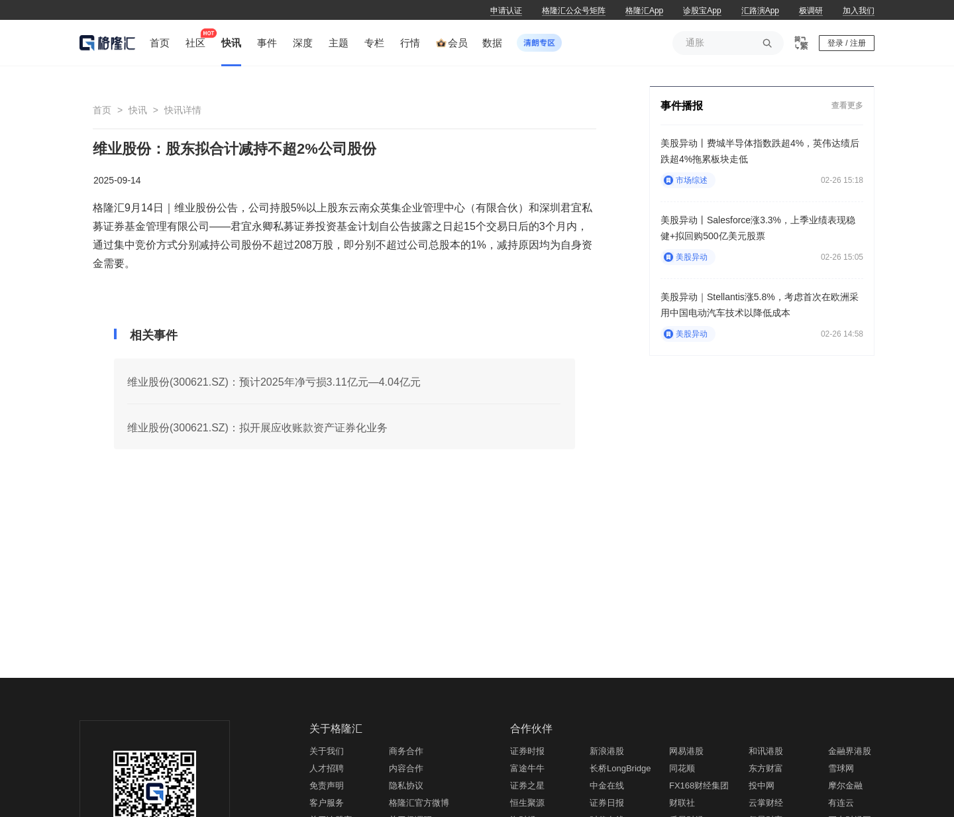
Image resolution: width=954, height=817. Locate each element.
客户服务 (326, 803)
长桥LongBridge (620, 768)
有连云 (841, 803)
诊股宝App (702, 10)
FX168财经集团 (699, 785)
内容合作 (406, 768)
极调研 (811, 10)
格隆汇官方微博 (419, 803)
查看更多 (847, 105)
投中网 (761, 785)
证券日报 (607, 803)
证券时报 (527, 751)
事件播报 (682, 105)
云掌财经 (766, 803)
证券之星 (527, 785)
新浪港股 (607, 751)
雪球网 (841, 768)
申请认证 (506, 10)
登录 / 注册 (846, 43)
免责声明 (326, 785)
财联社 (682, 803)
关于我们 (326, 751)
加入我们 (858, 10)
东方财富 (766, 768)
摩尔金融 (845, 785)
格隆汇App (644, 10)
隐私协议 (406, 785)
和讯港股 (766, 751)
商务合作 (406, 751)
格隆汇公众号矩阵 (574, 10)
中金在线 (607, 785)
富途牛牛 (527, 768)
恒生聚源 (527, 803)
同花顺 (682, 768)
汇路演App (760, 10)
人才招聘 (326, 768)
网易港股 (686, 751)
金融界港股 (849, 751)
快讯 (138, 110)
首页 (102, 110)
